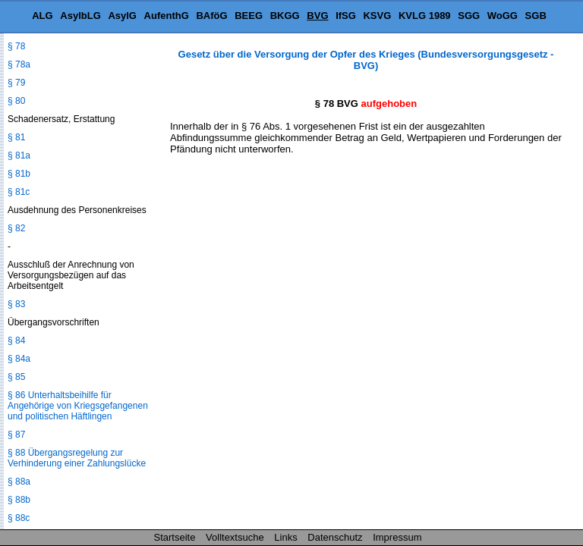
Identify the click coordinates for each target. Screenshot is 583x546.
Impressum (397, 537)
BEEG (249, 15)
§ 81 (16, 137)
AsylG (122, 15)
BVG (317, 15)
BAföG (211, 15)
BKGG (285, 15)
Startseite (175, 537)
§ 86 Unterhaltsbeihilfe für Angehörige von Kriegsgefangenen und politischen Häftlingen (78, 406)
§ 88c (19, 518)
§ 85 (16, 377)
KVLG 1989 (425, 15)
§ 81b (19, 173)
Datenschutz (334, 537)
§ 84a (19, 358)
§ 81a (19, 155)
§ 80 (16, 101)
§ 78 (16, 46)
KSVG (377, 15)
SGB (536, 15)
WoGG (502, 15)
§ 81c (19, 192)
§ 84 (16, 340)
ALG (42, 15)
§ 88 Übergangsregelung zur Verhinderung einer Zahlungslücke (77, 458)
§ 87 (16, 434)
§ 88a (19, 481)
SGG (469, 15)
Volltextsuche (235, 537)
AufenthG (166, 15)
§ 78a (19, 64)
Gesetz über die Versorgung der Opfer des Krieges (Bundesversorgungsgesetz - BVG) (366, 60)
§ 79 (16, 82)
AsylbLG (80, 15)
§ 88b (19, 499)
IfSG (346, 15)
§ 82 (16, 228)
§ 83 (16, 304)
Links (285, 537)
